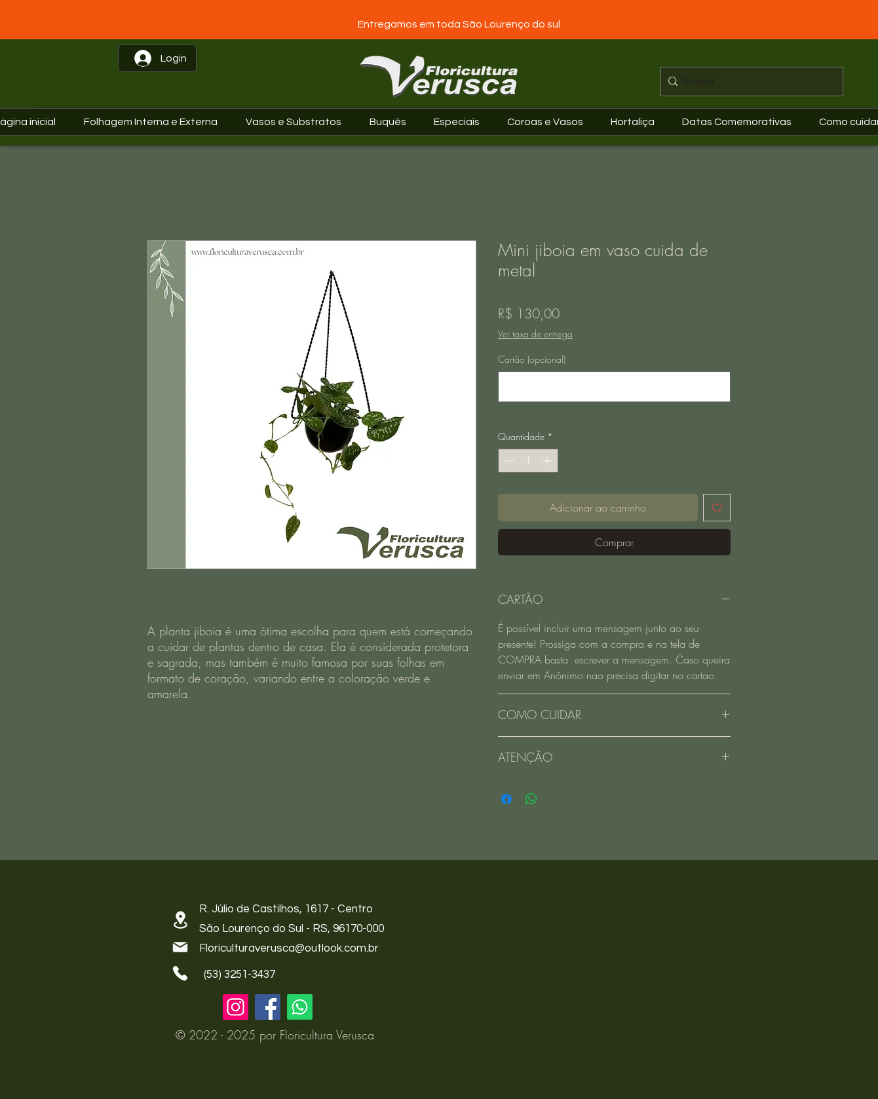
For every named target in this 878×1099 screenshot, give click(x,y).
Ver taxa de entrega (535, 333)
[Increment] (548, 460)
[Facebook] (267, 1007)
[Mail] (180, 947)
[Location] (180, 920)
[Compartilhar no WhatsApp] (531, 799)
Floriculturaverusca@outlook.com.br (289, 948)
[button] (740, 122)
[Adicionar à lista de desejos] (717, 507)
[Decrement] (508, 460)
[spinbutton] (528, 460)
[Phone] (180, 973)
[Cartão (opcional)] (614, 386)
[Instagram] (235, 1007)
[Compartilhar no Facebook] (506, 799)
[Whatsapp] (300, 1007)
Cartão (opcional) (531, 359)
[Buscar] (748, 81)
